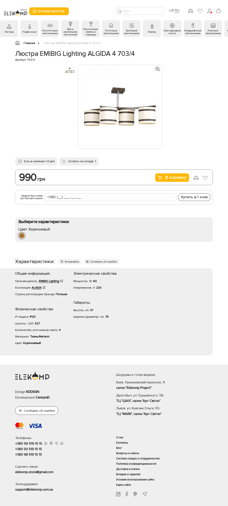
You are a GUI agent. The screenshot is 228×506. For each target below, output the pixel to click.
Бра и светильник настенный (70, 32)
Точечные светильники (111, 32)
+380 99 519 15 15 (28, 444)
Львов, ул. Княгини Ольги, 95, (164, 411)
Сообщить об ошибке (103, 261)
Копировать (72, 261)
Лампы (152, 31)
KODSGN (32, 392)
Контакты (122, 442)
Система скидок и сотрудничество (138, 458)
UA (171, 10)
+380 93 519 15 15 (28, 449)
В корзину (172, 177)
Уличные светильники (213, 32)
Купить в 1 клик (194, 197)
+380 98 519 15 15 (28, 454)
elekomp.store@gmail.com (34, 472)
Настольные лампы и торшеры (90, 32)
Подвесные (29, 31)
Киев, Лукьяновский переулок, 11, (164, 385)
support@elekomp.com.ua (34, 489)
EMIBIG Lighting (49, 281)
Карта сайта (123, 485)
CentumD (43, 397)
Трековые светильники (131, 32)
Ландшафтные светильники (193, 32)
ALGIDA (36, 287)
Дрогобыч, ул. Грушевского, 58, (164, 398)
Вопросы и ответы (127, 453)
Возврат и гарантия (128, 474)
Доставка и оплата (128, 469)
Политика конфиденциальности (136, 464)
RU (177, 10)
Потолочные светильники (50, 32)
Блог (119, 448)
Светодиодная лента (172, 32)
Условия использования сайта (135, 479)
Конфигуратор (48, 11)
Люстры (9, 31)
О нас (119, 437)
